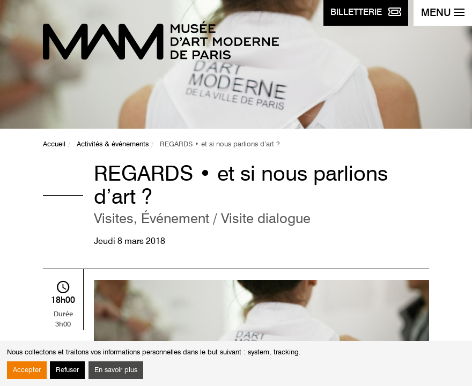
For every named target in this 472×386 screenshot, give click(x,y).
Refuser (67, 370)
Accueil (54, 144)
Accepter (27, 370)
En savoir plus (115, 370)
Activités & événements (113, 144)
